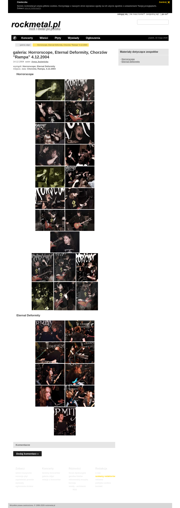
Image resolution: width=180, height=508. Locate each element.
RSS (75, 489)
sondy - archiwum (77, 486)
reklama (99, 479)
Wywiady (73, 38)
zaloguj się (122, 14)
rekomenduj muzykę (78, 479)
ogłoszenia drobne (24, 486)
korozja (72, 483)
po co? (165, 14)
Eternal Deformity (28, 315)
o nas (97, 473)
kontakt (98, 486)
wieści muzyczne (23, 473)
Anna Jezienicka (39, 61)
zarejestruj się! (152, 14)
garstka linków (76, 476)
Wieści (44, 38)
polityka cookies (103, 483)
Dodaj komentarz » (27, 453)
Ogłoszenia (93, 38)
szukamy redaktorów (105, 476)
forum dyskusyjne (77, 473)
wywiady (19, 483)
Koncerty (27, 38)
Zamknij (163, 2)
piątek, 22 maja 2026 (158, 38)
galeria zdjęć (25, 45)
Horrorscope (24, 74)
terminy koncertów (51, 473)
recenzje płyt (21, 476)
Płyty (58, 38)
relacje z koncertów (51, 479)
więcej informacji (32, 8)
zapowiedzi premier (24, 479)
